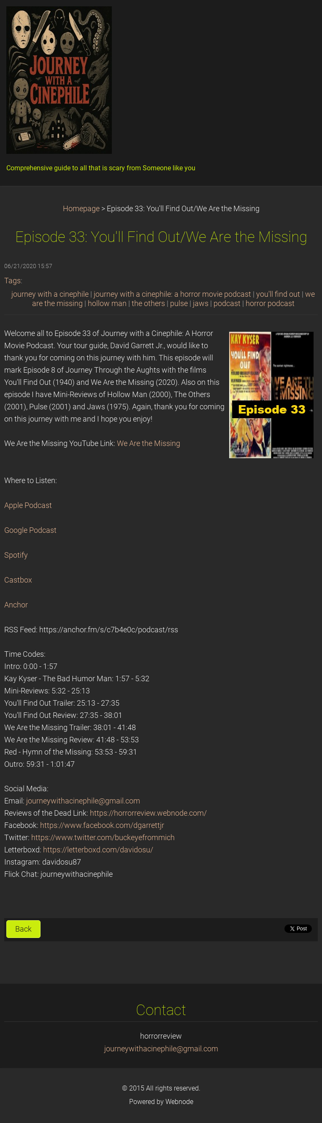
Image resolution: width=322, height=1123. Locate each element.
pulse (179, 303)
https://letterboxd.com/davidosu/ (98, 850)
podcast (227, 303)
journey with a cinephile (50, 294)
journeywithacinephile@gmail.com (83, 801)
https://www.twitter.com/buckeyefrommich (103, 837)
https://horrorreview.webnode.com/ (148, 813)
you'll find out (278, 294)
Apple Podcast (28, 505)
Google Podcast (30, 530)
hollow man (107, 303)
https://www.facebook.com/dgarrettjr (102, 825)
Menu (298, 19)
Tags (12, 281)
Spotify (16, 555)
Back (23, 929)
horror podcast (270, 303)
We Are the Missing (148, 443)
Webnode (179, 1102)
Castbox (18, 580)
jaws (200, 303)
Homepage (81, 208)
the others (148, 303)
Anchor (16, 605)
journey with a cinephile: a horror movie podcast (172, 294)
